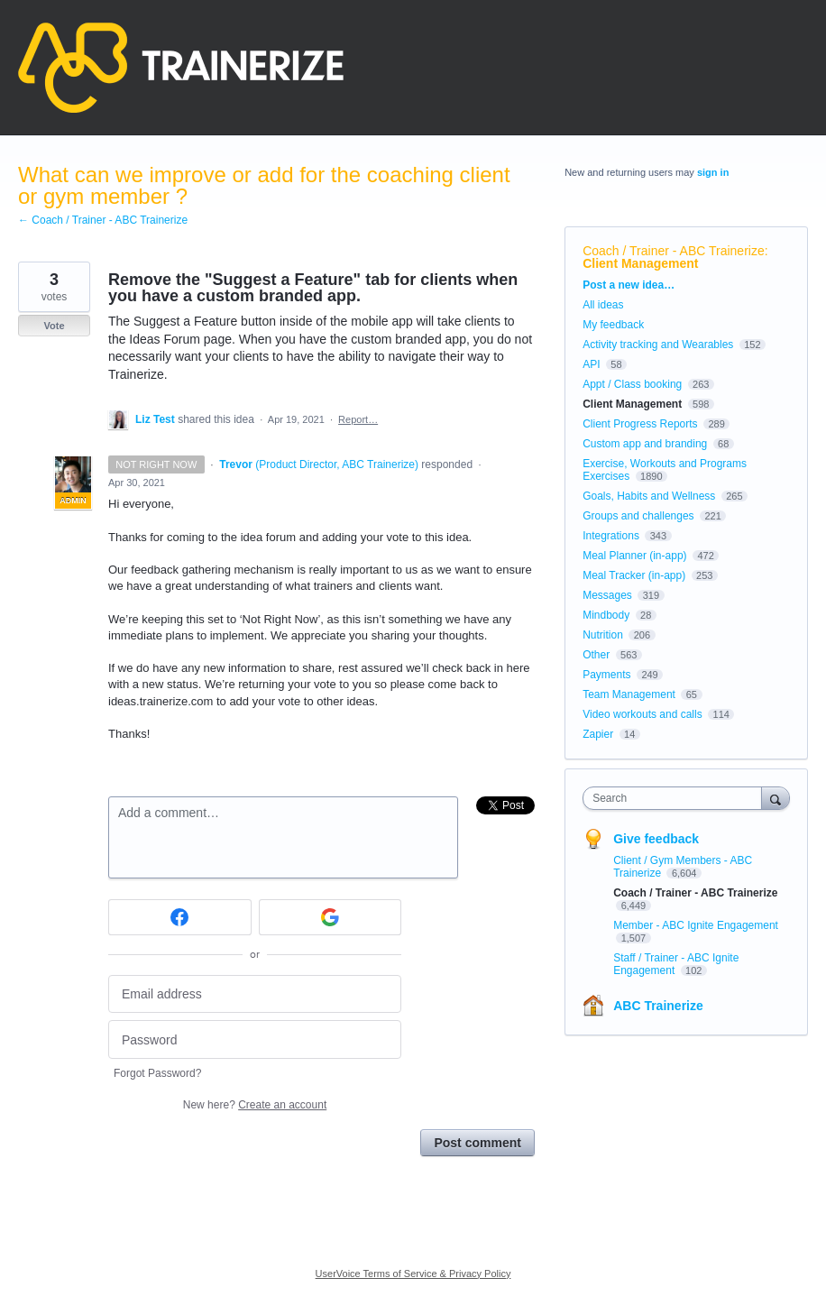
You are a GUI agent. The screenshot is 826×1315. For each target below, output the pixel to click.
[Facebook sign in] (180, 917)
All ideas (603, 305)
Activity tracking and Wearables (658, 344)
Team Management (629, 694)
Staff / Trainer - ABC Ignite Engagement (676, 964)
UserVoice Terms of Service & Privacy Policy (413, 1273)
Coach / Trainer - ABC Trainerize (674, 251)
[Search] (775, 797)
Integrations (611, 535)
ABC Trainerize (658, 1005)
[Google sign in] (330, 917)
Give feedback (656, 839)
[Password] (254, 1039)
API (591, 364)
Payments (606, 674)
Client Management (640, 263)
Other (596, 654)
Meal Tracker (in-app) (634, 575)
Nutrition (603, 635)
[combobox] (676, 798)
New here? (254, 1105)
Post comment (477, 1143)
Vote (53, 325)
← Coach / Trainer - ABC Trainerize (103, 220)
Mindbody (606, 615)
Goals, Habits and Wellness (649, 496)
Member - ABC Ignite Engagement (695, 925)
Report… (358, 419)
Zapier (598, 734)
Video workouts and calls (642, 714)
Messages (607, 595)
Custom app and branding (645, 443)
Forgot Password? (157, 1073)
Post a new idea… (629, 285)
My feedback (613, 324)
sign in (713, 172)
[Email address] (254, 994)
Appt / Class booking (632, 384)
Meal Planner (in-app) (634, 555)
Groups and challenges (638, 516)
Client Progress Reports (640, 424)
